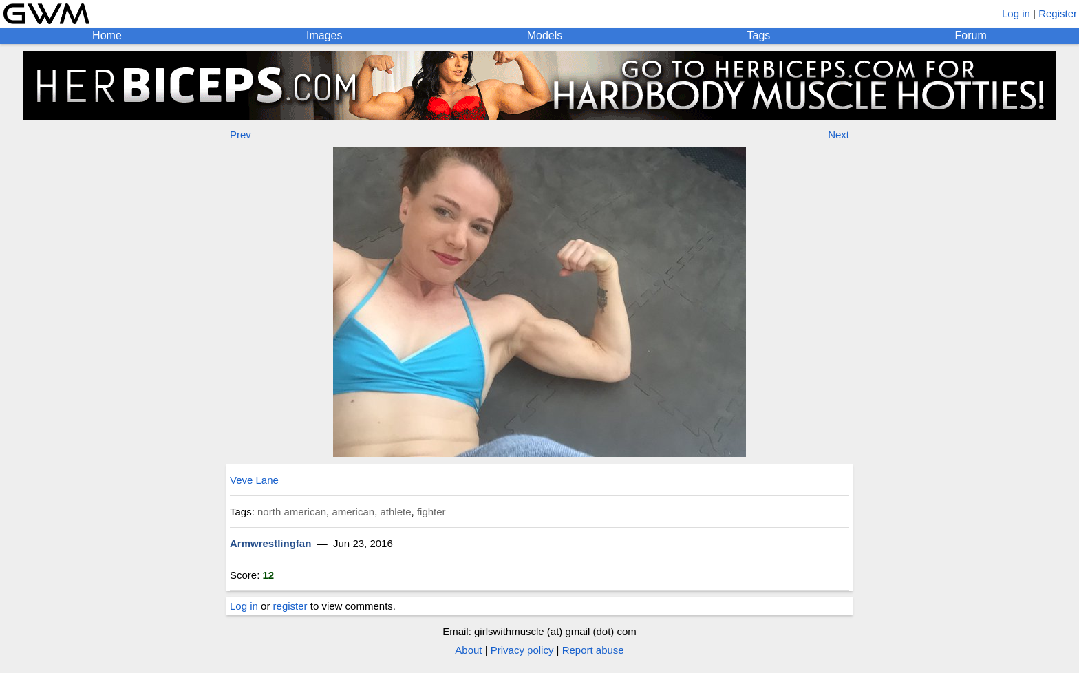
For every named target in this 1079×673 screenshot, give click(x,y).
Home (107, 35)
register (290, 606)
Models (545, 35)
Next (838, 134)
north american (291, 511)
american (353, 511)
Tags (759, 35)
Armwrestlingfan (270, 543)
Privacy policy (522, 650)
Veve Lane (254, 480)
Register (1057, 13)
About (468, 650)
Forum (971, 35)
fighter (431, 511)
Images (324, 35)
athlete (395, 511)
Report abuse (593, 650)
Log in (1016, 13)
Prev (240, 134)
